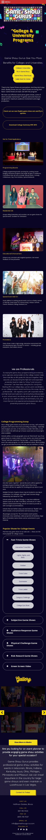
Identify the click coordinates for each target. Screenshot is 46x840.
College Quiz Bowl (23, 604)
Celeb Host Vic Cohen (23, 83)
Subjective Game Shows (23, 617)
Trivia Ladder (23, 590)
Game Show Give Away (23, 80)
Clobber (23, 570)
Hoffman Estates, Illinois (23, 804)
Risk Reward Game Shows (23, 647)
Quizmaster (23, 584)
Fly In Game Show (22, 76)
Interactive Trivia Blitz (23, 554)
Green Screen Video (21, 656)
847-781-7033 (23, 811)
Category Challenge (23, 597)
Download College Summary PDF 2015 (23, 122)
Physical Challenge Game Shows (22, 637)
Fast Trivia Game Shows (23, 548)
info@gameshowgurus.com (23, 824)
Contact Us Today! (23, 792)
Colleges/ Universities (23, 73)
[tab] (23, 548)
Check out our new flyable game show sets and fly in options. (23, 111)
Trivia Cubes (23, 577)
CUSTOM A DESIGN (26, 834)
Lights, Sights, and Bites (23, 562)
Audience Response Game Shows (22, 627)
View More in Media (23, 738)
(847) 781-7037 (23, 817)
